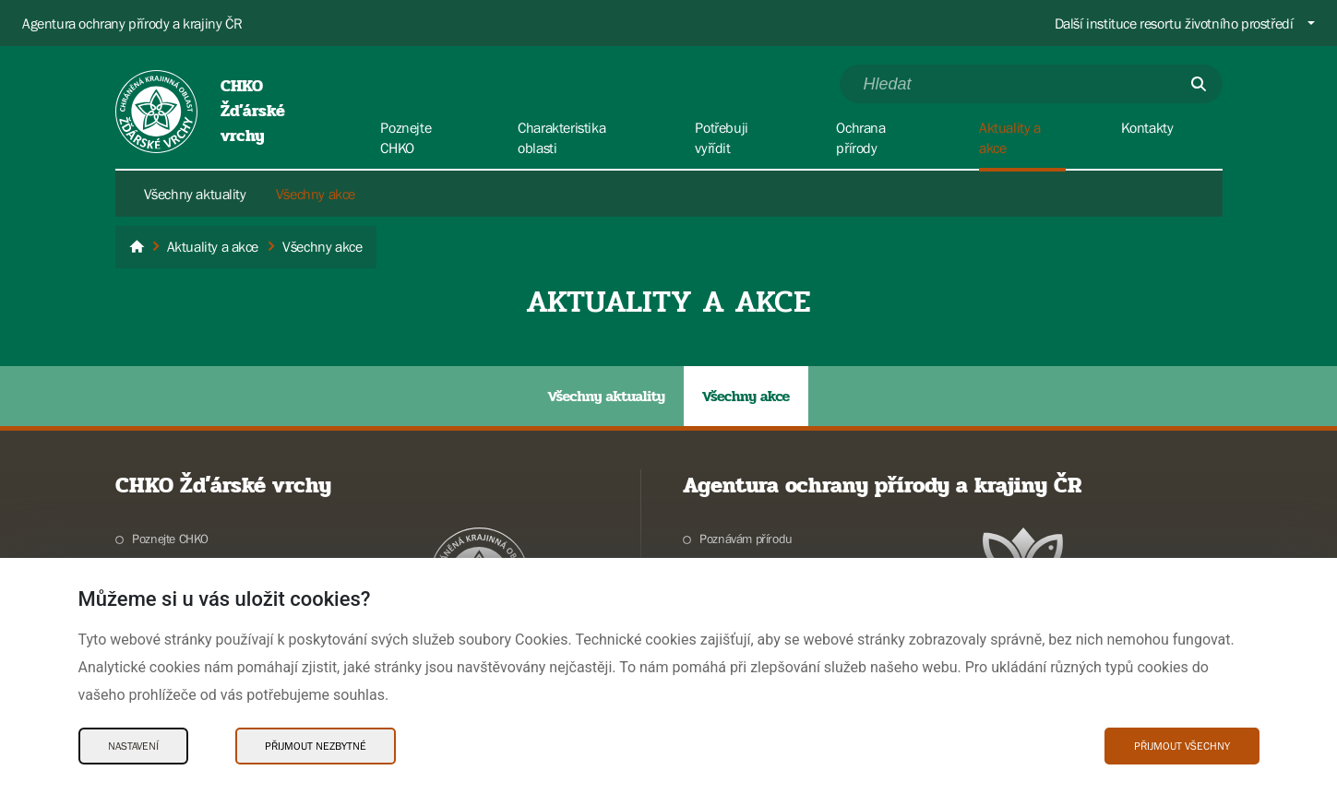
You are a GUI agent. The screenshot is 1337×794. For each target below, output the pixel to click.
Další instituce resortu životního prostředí (1174, 23)
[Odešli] (1199, 83)
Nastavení (133, 746)
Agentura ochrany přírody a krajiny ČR (132, 23)
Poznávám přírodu (746, 538)
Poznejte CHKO (170, 538)
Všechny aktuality (195, 193)
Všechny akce (315, 193)
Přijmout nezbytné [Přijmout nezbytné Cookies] (315, 746)
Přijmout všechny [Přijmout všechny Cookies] (1182, 746)
